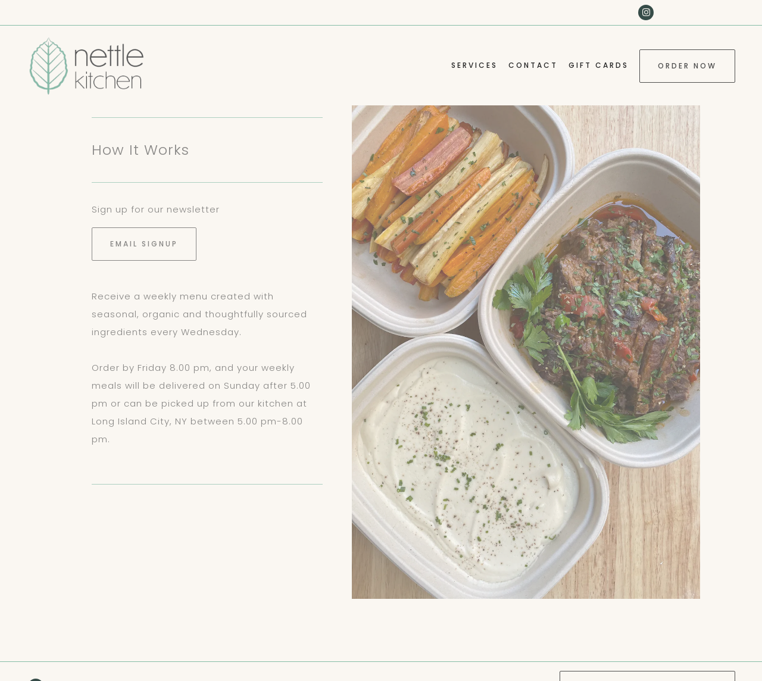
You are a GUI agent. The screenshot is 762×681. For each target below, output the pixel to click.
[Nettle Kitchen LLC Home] (86, 65)
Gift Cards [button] (599, 65)
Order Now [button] (687, 66)
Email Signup (144, 244)
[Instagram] (646, 12)
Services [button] (474, 65)
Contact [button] (533, 65)
